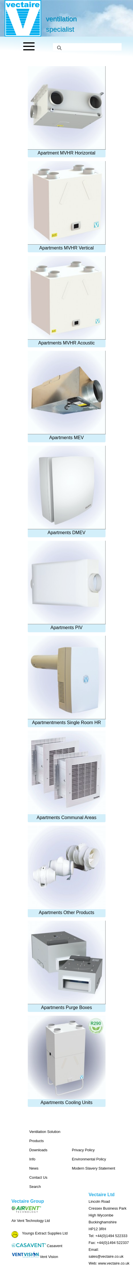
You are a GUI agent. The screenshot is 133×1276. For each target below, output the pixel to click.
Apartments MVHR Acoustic (67, 300)
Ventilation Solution (44, 1132)
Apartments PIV (67, 585)
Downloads (38, 1150)
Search (35, 1186)
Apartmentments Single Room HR (67, 680)
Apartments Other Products (67, 870)
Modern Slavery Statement (93, 1168)
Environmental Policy (89, 1159)
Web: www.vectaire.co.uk (109, 1263)
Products (36, 1141)
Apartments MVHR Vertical (67, 205)
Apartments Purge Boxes (67, 965)
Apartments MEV (67, 395)
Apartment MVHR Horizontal (67, 110)
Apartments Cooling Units (67, 1060)
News (33, 1168)
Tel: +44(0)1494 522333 (108, 1236)
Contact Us (38, 1177)
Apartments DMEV (67, 490)
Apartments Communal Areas (67, 775)
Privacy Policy (83, 1150)
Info (32, 1159)
